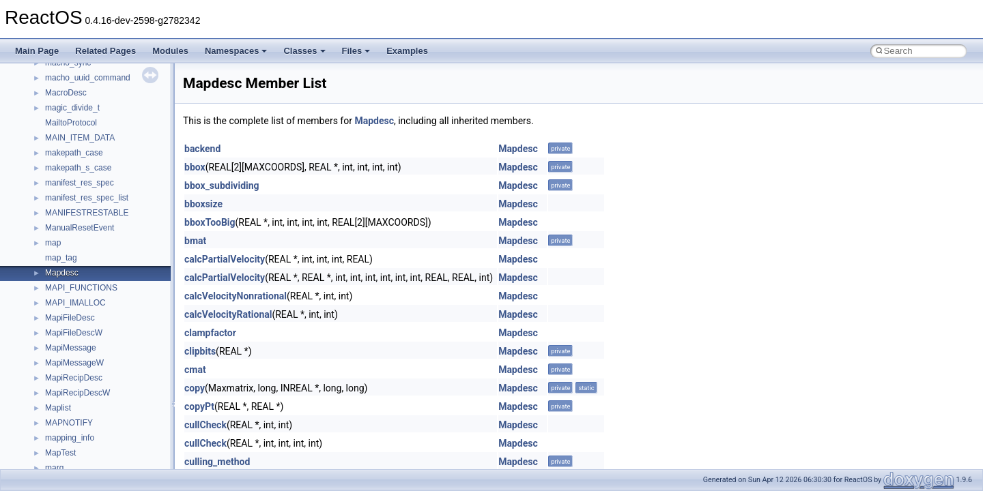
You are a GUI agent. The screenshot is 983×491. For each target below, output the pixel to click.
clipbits (200, 351)
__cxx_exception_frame (88, 206)
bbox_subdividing (221, 185)
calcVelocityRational (228, 314)
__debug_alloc (71, 281)
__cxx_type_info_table (85, 266)
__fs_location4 (71, 446)
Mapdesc (374, 120)
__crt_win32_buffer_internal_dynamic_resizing (129, 146)
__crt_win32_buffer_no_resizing (103, 161)
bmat (195, 240)
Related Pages (105, 51)
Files (356, 51)
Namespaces (236, 51)
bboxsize (203, 203)
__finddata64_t (72, 431)
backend (202, 148)
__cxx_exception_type (85, 221)
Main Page (37, 51)
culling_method (217, 461)
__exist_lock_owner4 (83, 386)
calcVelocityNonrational (235, 296)
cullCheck (205, 424)
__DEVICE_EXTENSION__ (95, 311)
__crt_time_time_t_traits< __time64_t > (116, 71)
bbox (194, 167)
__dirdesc (63, 326)
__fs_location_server (83, 461)
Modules (170, 51)
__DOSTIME (68, 356)
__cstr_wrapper (73, 191)
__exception (67, 371)
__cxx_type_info (74, 251)
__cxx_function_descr (84, 236)
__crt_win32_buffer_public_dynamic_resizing (126, 176)
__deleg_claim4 (73, 296)
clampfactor (210, 332)
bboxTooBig (210, 222)
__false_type (68, 401)
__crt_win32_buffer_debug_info (102, 116)
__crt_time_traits (75, 86)
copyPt (199, 406)
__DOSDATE (69, 341)
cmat (195, 369)
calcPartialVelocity (224, 259)
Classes (304, 51)
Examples (407, 51)
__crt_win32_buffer (80, 101)
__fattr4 (59, 416)
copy (194, 388)
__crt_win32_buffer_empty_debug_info (115, 131)
